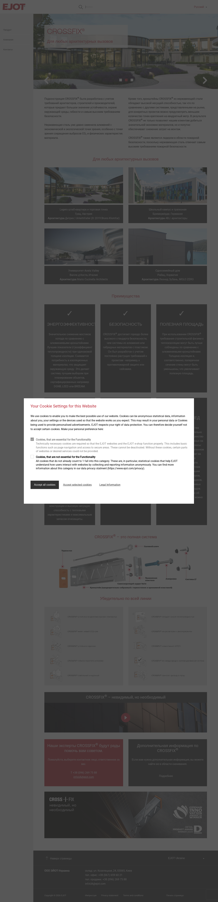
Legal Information (109, 484)
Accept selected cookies (77, 484)
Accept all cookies (44, 484)
